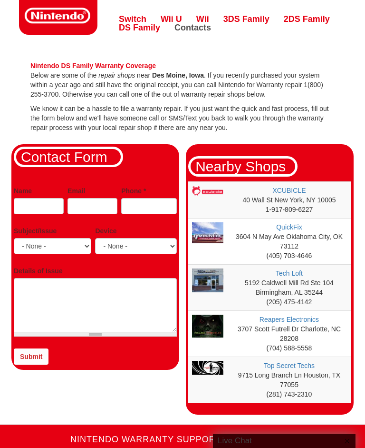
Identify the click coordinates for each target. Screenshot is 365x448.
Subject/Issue (35, 231)
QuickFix (289, 227)
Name (23, 191)
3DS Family (246, 19)
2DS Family (307, 19)
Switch (132, 19)
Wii (202, 19)
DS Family (139, 27)
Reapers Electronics (289, 319)
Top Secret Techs (289, 365)
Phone (133, 191)
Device (105, 231)
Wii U (171, 19)
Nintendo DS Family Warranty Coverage (93, 66)
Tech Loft (289, 273)
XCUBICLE (289, 190)
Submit (31, 356)
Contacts (192, 27)
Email (76, 191)
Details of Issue (38, 271)
